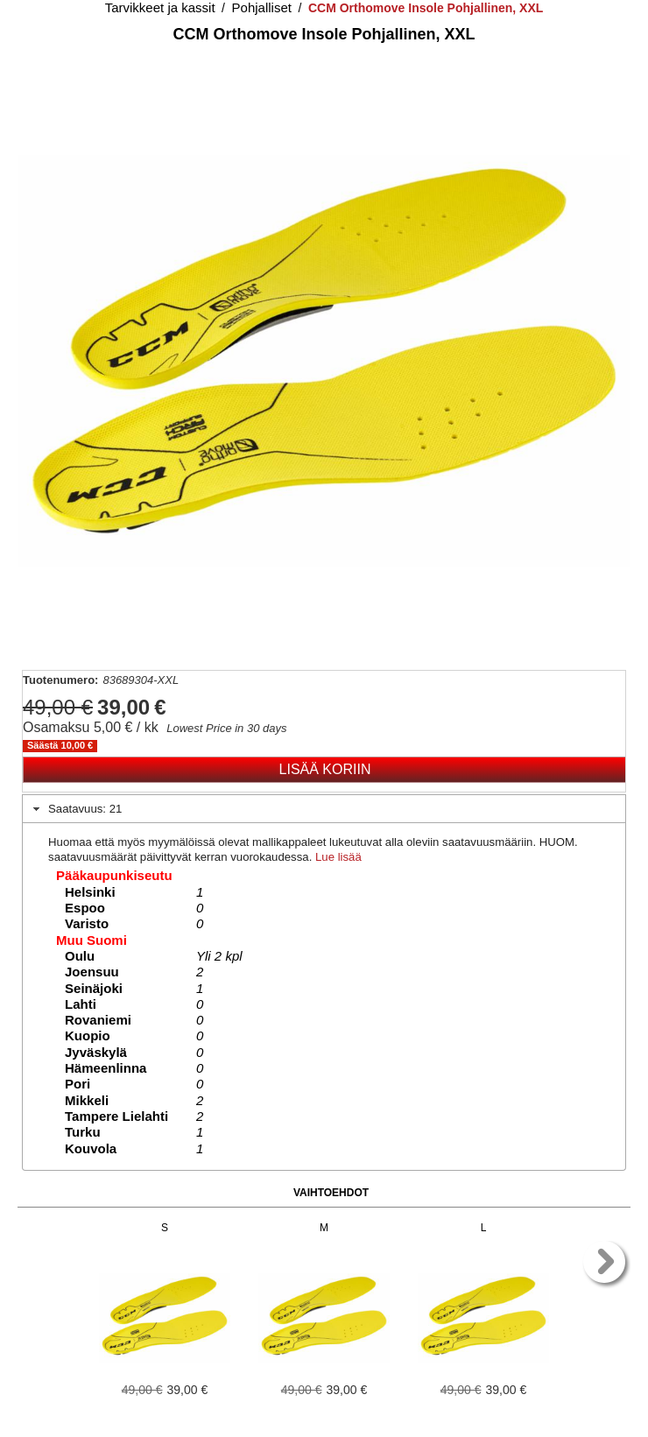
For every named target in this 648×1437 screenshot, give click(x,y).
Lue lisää (338, 856)
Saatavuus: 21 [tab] (76, 809)
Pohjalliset (262, 7)
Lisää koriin (325, 769)
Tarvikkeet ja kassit (160, 7)
